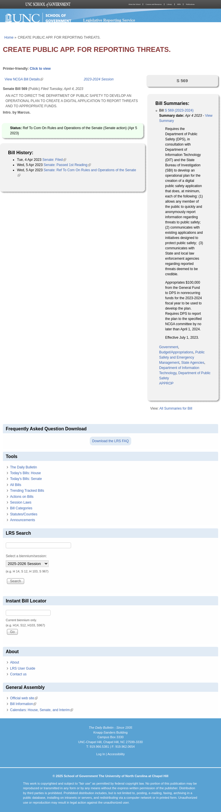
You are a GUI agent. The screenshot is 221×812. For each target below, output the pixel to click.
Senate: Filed (54, 160)
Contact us (18, 674)
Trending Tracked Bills (27, 491)
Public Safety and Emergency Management (182, 357)
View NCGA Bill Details (24, 79)
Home (9, 37)
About (14, 662)
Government (168, 347)
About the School (134, 4)
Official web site (24, 698)
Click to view (40, 69)
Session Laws (20, 502)
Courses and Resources (154, 4)
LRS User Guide (22, 668)
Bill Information (23, 704)
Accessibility (116, 754)
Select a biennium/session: (26, 556)
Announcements (22, 520)
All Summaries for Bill (175, 408)
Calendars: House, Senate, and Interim (41, 710)
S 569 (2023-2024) (179, 110)
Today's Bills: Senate (26, 479)
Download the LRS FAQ (110, 441)
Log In (100, 754)
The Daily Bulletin (23, 467)
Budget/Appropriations (176, 352)
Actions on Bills (21, 497)
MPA (179, 4)
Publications (190, 4)
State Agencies (192, 363)
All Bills (15, 485)
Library (169, 4)
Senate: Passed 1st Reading (67, 165)
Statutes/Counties (23, 514)
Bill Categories (21, 508)
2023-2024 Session (98, 79)
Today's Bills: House (25, 473)
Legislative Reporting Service (109, 20)
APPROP (166, 383)
